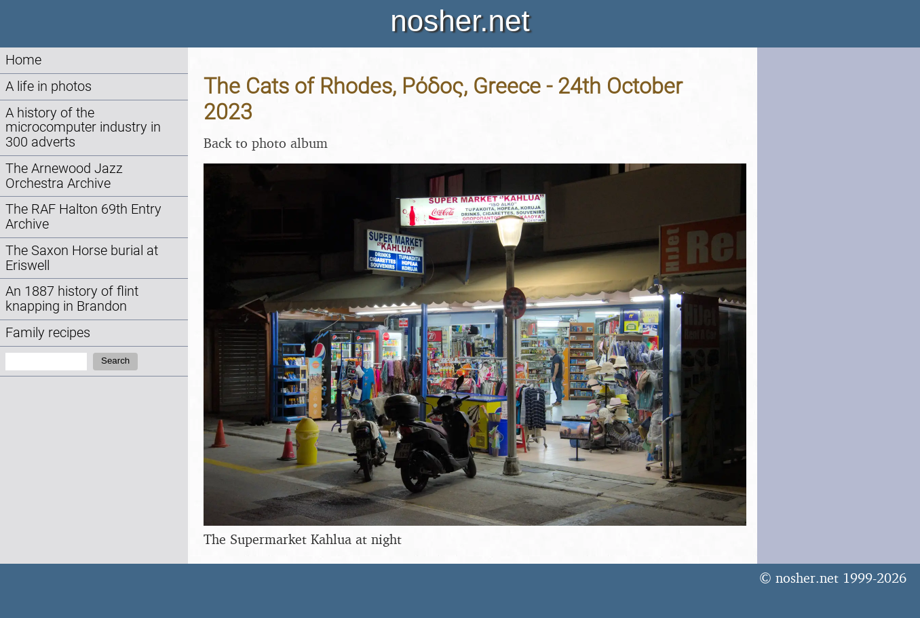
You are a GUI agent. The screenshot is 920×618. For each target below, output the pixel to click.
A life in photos (48, 86)
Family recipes (47, 333)
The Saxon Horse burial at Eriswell (81, 258)
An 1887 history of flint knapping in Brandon (71, 299)
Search (115, 360)
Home (23, 60)
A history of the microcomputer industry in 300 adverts (83, 128)
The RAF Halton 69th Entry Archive (83, 216)
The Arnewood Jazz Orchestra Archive (64, 176)
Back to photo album (266, 142)
